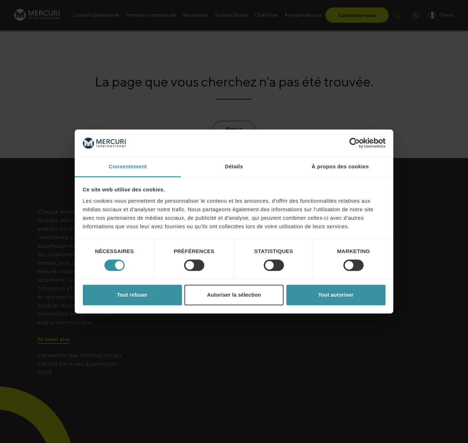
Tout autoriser (336, 295)
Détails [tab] (234, 166)
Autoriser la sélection (234, 295)
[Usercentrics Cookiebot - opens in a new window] (355, 143)
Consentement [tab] (128, 166)
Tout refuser (132, 295)
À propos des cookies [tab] (340, 166)
